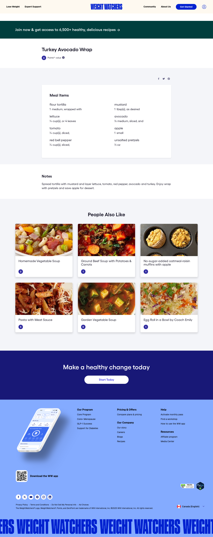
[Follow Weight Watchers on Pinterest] (37, 497)
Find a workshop (169, 419)
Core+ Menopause (86, 419)
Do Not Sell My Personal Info (64, 504)
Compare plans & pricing (129, 414)
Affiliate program (169, 436)
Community (149, 6)
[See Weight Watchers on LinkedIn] (49, 497)
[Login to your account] (204, 6)
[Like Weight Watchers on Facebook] (18, 497)
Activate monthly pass (172, 414)
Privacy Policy (22, 504)
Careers (121, 432)
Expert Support (33, 6)
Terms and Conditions (39, 504)
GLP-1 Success (84, 423)
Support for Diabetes (87, 428)
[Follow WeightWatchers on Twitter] (24, 497)
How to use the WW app (173, 423)
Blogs (120, 436)
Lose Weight (13, 6)
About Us (166, 6)
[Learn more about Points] (63, 57)
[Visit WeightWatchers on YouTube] (30, 497)
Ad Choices (84, 504)
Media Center (167, 441)
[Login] (186, 7)
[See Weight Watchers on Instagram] (43, 497)
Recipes (121, 441)
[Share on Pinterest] (168, 79)
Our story (122, 427)
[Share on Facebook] (158, 79)
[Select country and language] (191, 506)
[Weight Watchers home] (106, 7)
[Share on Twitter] (163, 79)
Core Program (84, 414)
